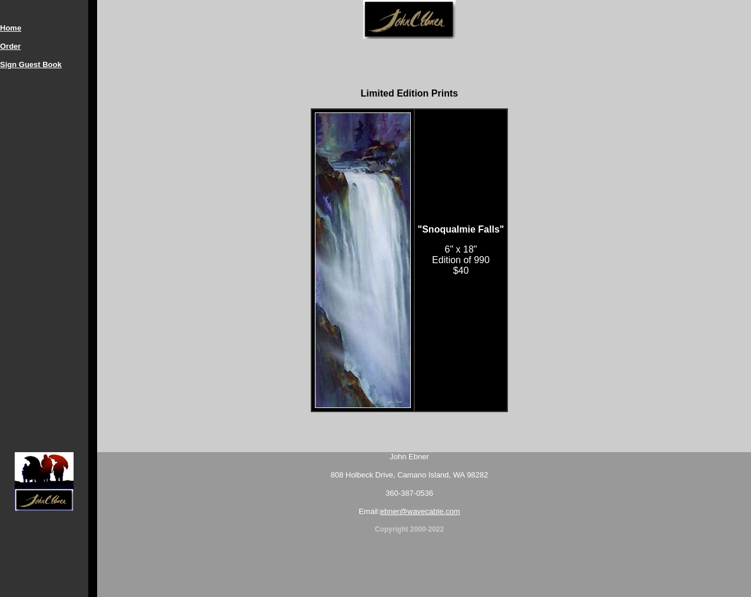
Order (10, 46)
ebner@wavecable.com (420, 511)
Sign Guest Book (31, 64)
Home (10, 28)
